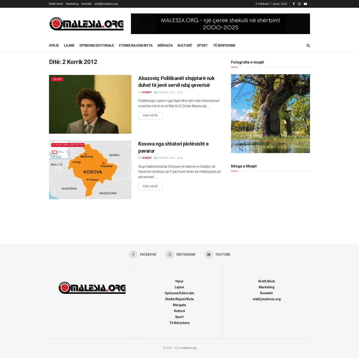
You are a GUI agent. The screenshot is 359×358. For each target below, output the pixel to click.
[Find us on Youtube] (217, 254)
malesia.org (188, 348)
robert (147, 92)
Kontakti (86, 3)
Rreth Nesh (56, 3)
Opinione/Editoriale (96, 45)
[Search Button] (308, 45)
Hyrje (54, 45)
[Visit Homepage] (87, 24)
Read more (152, 114)
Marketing (72, 3)
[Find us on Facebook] (142, 254)
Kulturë (185, 45)
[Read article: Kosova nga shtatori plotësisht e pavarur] (90, 170)
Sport (202, 45)
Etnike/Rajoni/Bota (135, 45)
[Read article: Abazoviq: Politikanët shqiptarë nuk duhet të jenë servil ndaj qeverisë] (90, 104)
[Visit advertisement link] (220, 23)
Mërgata (165, 45)
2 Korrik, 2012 (164, 92)
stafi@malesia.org (106, 3)
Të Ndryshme (224, 45)
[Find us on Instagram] (180, 254)
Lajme (69, 45)
